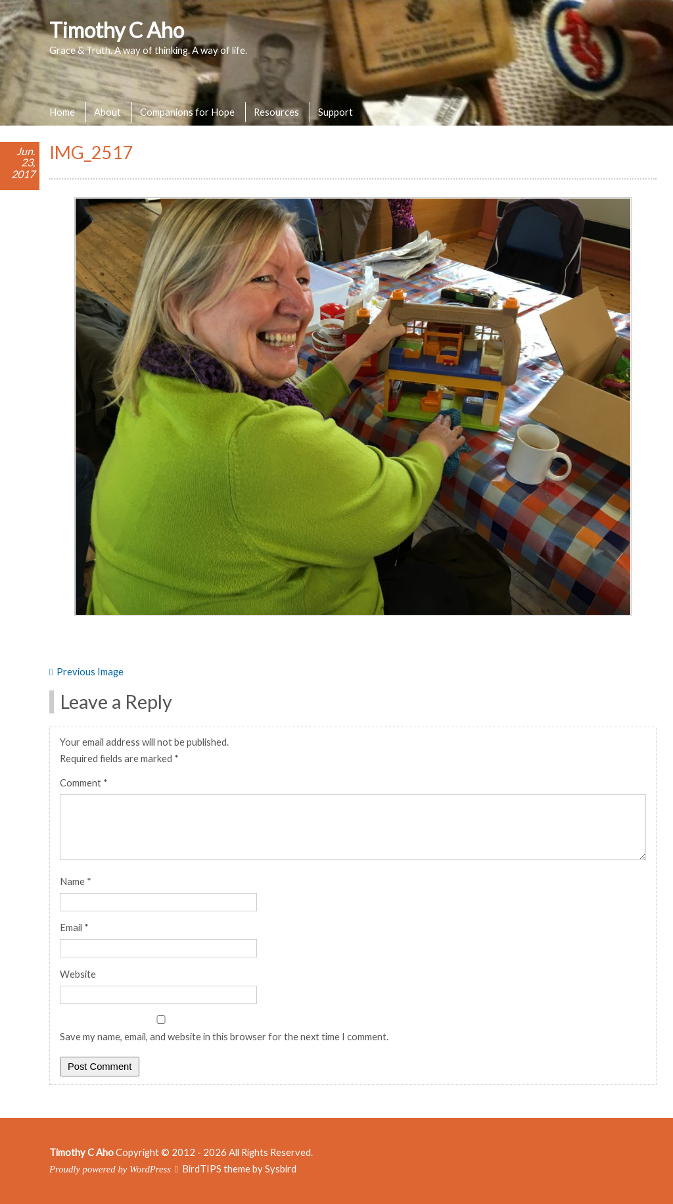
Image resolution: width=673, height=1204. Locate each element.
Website (78, 974)
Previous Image (90, 671)
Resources (276, 112)
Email (74, 927)
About (107, 112)
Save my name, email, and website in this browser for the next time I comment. (224, 1036)
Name (75, 881)
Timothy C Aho (116, 30)
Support (335, 112)
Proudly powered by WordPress (110, 1169)
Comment (84, 782)
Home (62, 112)
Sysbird (280, 1168)
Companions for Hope (187, 112)
